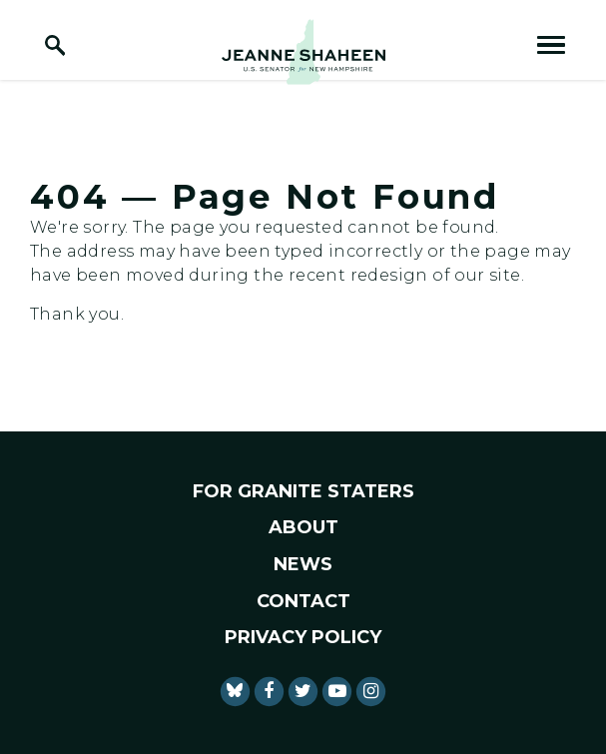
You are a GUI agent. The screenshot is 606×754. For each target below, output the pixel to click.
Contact (303, 601)
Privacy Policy (303, 637)
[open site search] (55, 45)
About (303, 527)
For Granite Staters (303, 491)
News (303, 564)
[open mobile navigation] (551, 45)
